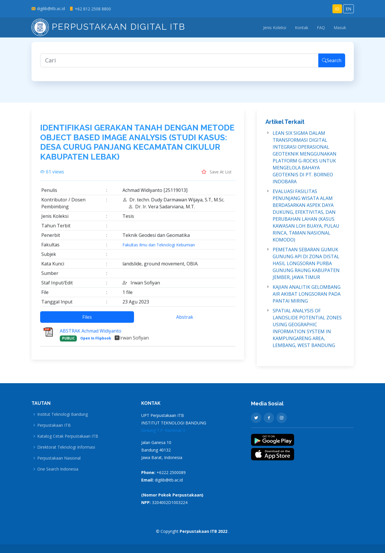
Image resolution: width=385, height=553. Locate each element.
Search (331, 64)
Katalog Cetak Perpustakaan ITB (67, 436)
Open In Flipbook (95, 342)
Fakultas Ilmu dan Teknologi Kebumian (158, 249)
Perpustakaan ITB (54, 425)
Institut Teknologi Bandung (62, 414)
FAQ (321, 27)
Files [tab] (87, 321)
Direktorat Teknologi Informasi (66, 447)
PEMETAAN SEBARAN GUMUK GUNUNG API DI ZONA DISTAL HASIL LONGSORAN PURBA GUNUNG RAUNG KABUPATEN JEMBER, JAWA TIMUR (306, 268)
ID (337, 9)
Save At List (217, 176)
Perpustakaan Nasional (59, 458)
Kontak (301, 27)
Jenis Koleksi (274, 27)
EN (348, 9)
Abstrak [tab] (184, 321)
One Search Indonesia (57, 469)
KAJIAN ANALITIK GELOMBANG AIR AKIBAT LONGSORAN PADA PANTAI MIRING (307, 298)
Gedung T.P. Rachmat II (163, 430)
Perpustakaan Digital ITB (108, 27)
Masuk (340, 27)
